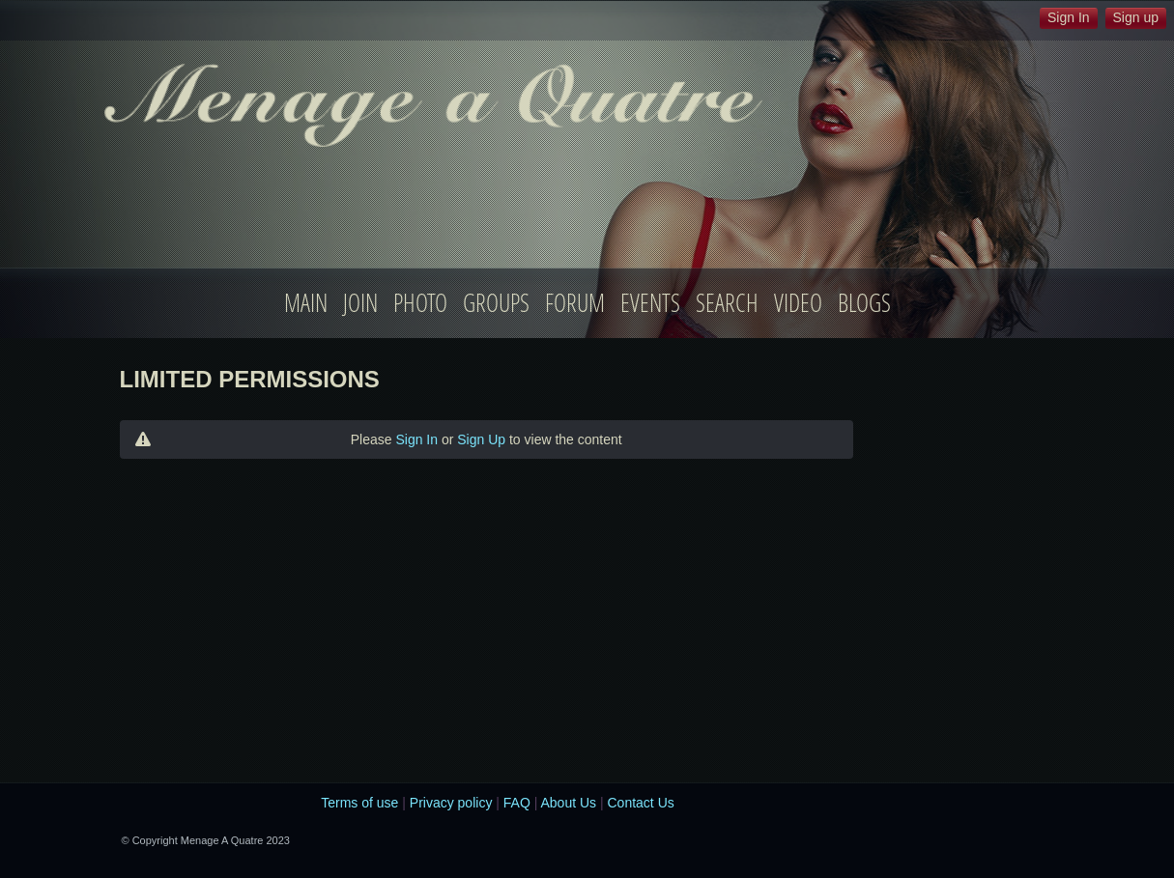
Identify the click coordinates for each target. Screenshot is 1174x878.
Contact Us (641, 802)
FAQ (516, 802)
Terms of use (359, 802)
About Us (568, 802)
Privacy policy (451, 802)
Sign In (416, 439)
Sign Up (481, 439)
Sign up (1136, 17)
